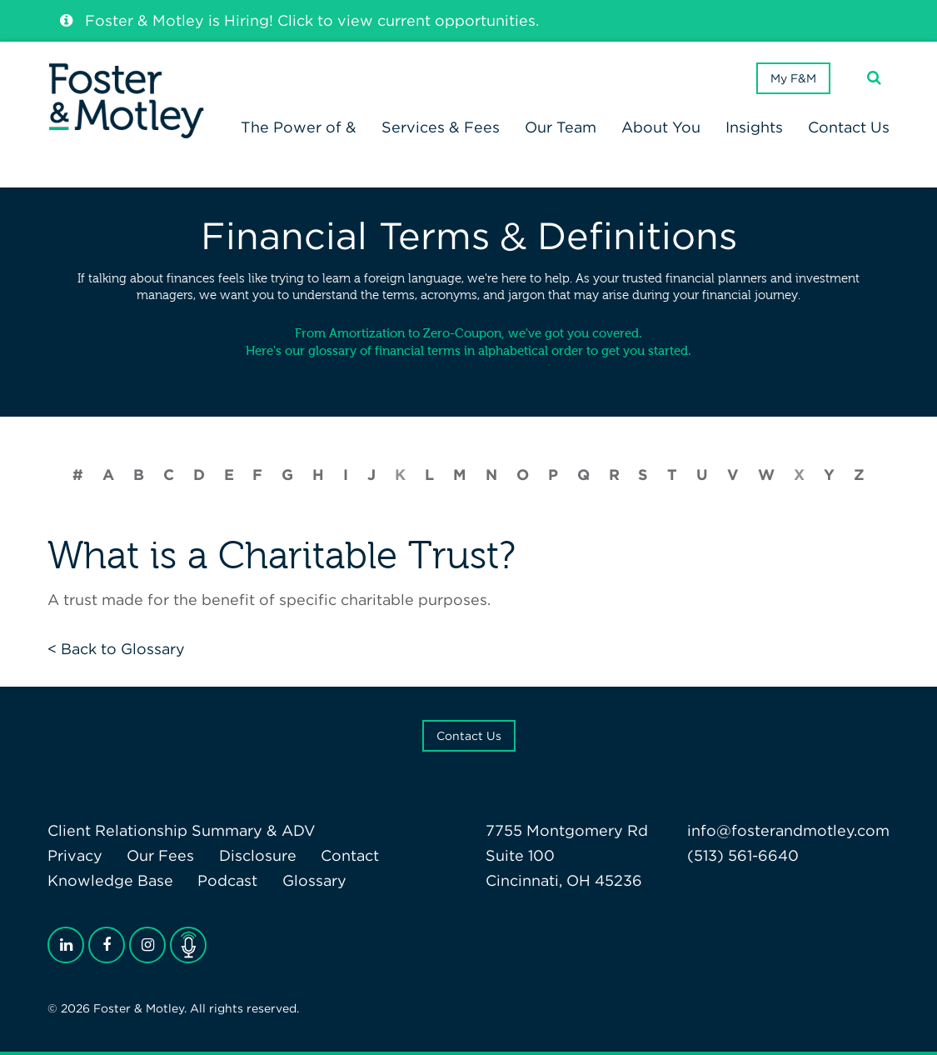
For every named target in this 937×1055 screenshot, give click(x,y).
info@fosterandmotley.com (788, 830)
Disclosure (258, 855)
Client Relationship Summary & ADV (181, 830)
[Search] (874, 77)
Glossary (314, 880)
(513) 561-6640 (743, 855)
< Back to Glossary (116, 649)
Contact (350, 855)
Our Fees (160, 855)
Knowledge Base (110, 880)
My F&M (793, 78)
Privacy (74, 855)
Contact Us (468, 735)
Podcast (227, 880)
